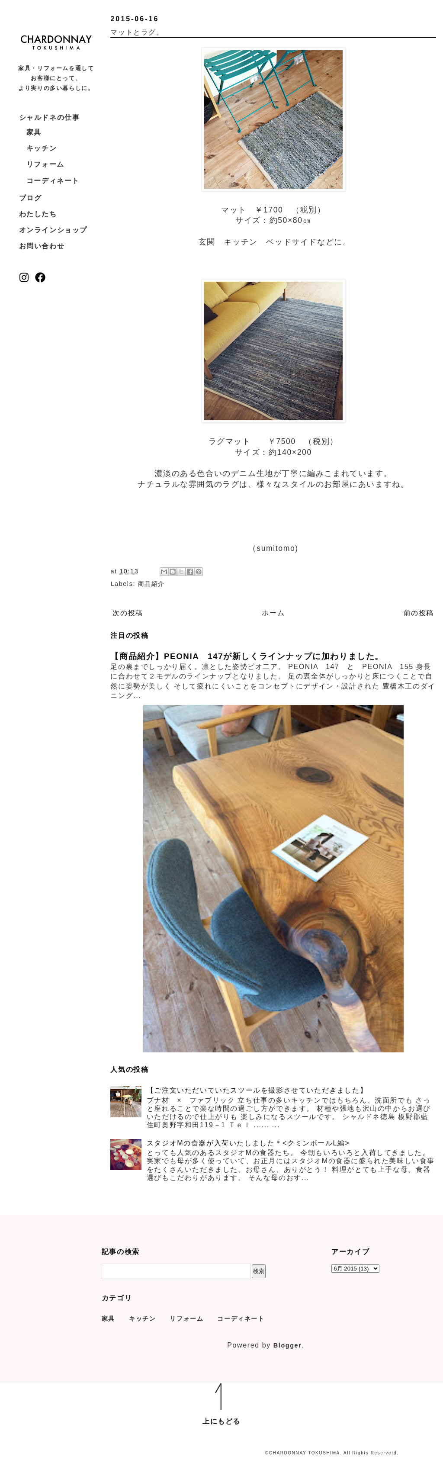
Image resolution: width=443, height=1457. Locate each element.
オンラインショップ (53, 230)
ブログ (30, 198)
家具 (34, 132)
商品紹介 (151, 583)
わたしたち (38, 214)
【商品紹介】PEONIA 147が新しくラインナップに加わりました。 (247, 656)
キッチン (41, 148)
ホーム (273, 613)
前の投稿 (419, 613)
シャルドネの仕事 (49, 117)
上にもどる (221, 1421)
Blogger (287, 1345)
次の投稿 (127, 613)
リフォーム (45, 164)
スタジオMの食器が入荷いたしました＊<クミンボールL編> (248, 1143)
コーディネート (53, 180)
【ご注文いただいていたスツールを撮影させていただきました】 (257, 1090)
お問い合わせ (42, 246)
